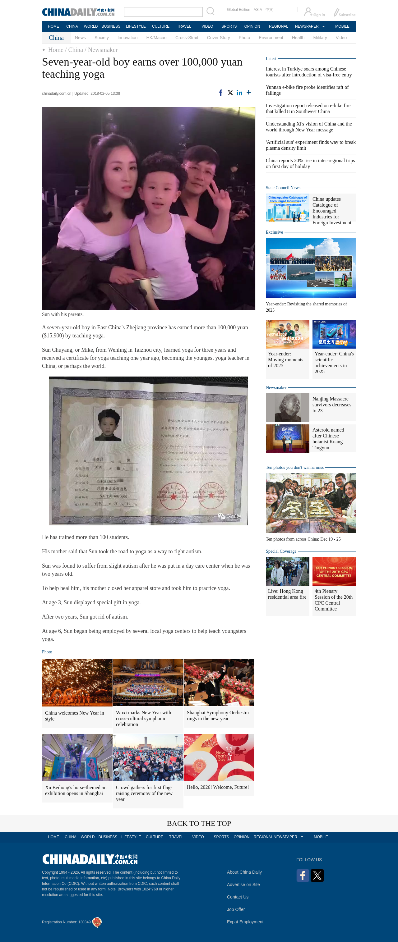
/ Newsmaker (101, 49)
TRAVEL (184, 26)
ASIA (258, 9)
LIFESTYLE (136, 26)
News (80, 37)
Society (102, 37)
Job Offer (236, 909)
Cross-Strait (186, 37)
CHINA (72, 26)
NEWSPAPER (306, 26)
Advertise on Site (243, 884)
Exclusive (274, 232)
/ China (74, 49)
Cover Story (218, 37)
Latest (271, 58)
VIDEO (207, 26)
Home (55, 49)
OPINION (252, 26)
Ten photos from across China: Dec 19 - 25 (303, 539)
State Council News (283, 187)
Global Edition (238, 9)
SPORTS (229, 26)
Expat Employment (245, 921)
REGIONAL (278, 26)
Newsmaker (276, 387)
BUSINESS (111, 26)
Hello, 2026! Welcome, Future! (218, 787)
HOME (53, 26)
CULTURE (160, 26)
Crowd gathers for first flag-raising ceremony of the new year (144, 793)
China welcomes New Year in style (74, 715)
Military (320, 37)
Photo (244, 37)
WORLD (91, 26)
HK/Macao (156, 37)
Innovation (128, 37)
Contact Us (237, 896)
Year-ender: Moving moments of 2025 (285, 359)
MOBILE (342, 26)
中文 (269, 9)
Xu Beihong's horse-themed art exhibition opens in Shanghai (76, 790)
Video (341, 37)
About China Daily (244, 872)
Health (298, 37)
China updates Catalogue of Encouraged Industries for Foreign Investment (331, 210)
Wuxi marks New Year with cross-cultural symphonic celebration (143, 718)
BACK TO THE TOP (199, 823)
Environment (271, 37)
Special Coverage (281, 551)
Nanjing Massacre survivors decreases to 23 (331, 404)
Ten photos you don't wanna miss (295, 467)
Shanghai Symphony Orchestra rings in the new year (218, 715)
